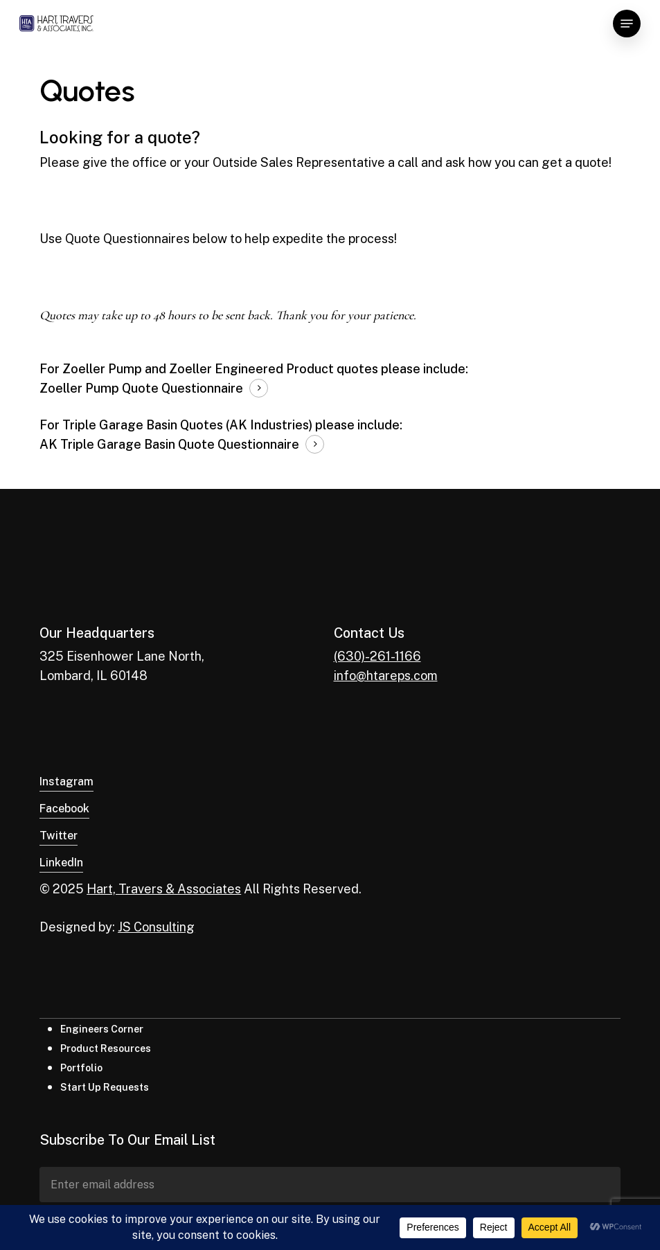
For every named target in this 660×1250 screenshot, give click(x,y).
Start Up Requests (104, 1087)
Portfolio (81, 1067)
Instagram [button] (66, 781)
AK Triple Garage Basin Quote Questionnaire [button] (169, 444)
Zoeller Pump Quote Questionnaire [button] (141, 388)
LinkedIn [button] (61, 862)
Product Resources (105, 1048)
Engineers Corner (101, 1029)
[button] (627, 23)
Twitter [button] (58, 835)
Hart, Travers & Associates (164, 889)
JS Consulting (156, 927)
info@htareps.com (386, 675)
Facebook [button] (64, 808)
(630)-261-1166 (377, 656)
